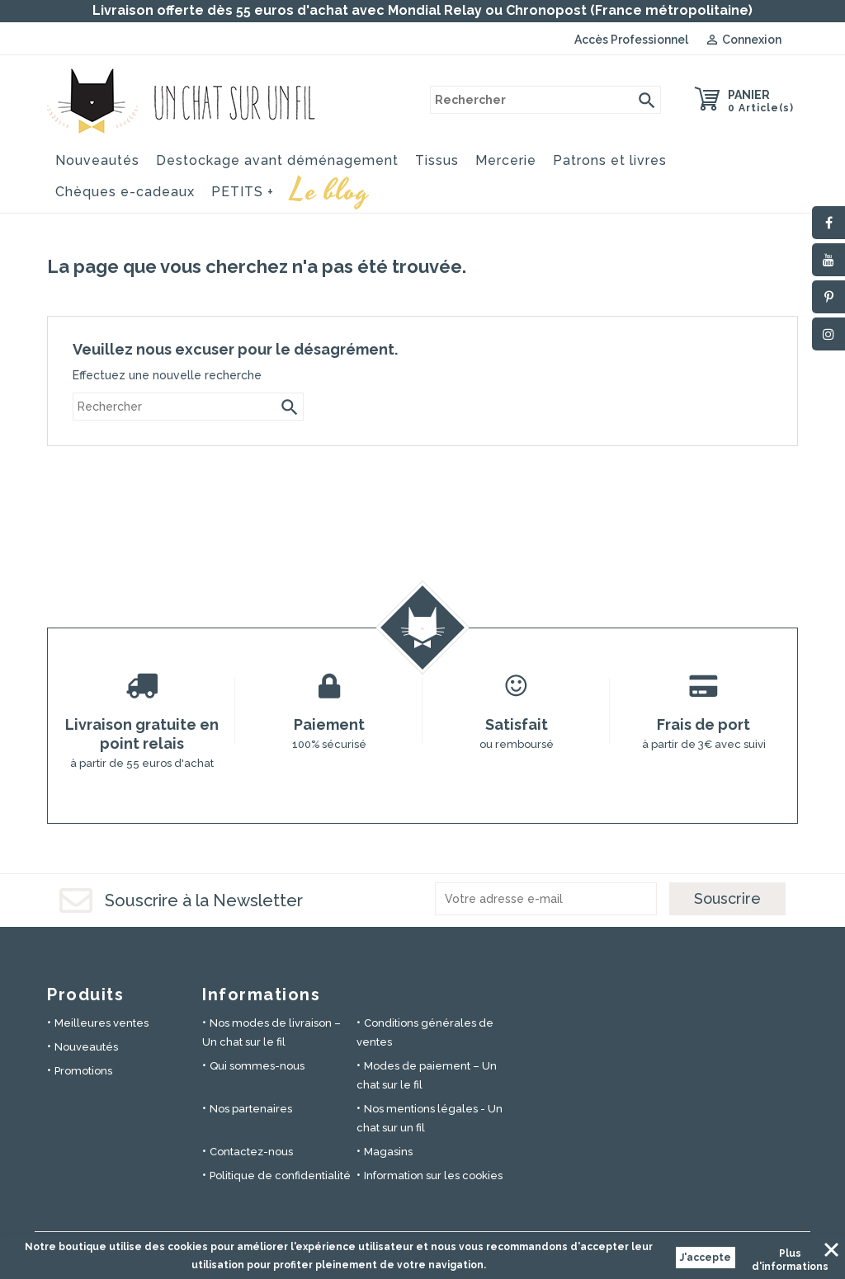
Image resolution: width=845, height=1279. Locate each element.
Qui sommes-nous (257, 1066)
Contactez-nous (251, 1151)
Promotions (83, 1071)
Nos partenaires (251, 1109)
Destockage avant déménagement (277, 160)
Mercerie (505, 160)
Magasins (388, 1151)
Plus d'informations (790, 1256)
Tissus (437, 160)
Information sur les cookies (433, 1175)
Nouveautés (97, 160)
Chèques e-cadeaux (125, 192)
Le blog (330, 189)
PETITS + (242, 192)
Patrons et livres (610, 160)
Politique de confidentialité (280, 1175)
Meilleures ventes (101, 1023)
